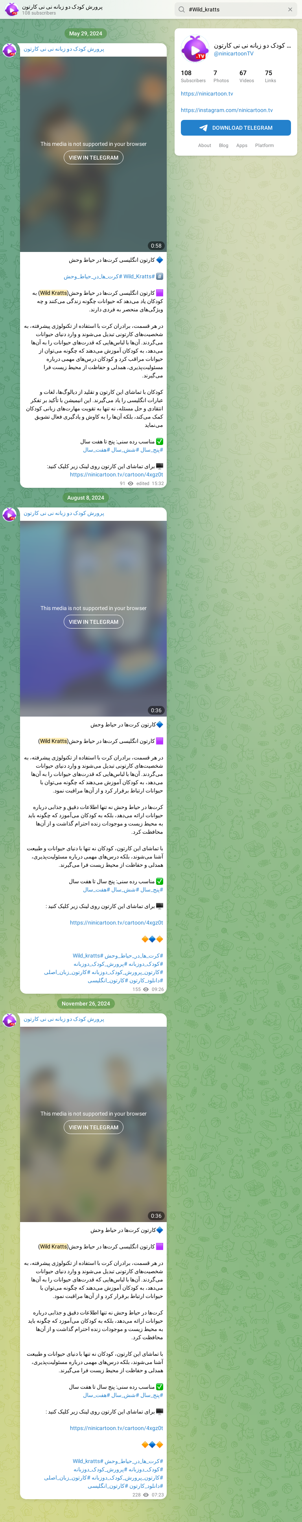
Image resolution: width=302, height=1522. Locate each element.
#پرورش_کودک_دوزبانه (100, 964)
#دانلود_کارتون (146, 980)
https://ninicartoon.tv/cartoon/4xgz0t (116, 474)
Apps (241, 145)
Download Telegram (236, 128)
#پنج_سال (151, 450)
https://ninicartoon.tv (207, 93)
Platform (264, 145)
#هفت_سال (96, 450)
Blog (223, 145)
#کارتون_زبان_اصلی (67, 972)
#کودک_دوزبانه (146, 964)
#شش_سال (125, 450)
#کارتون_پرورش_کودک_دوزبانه (127, 972)
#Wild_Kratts (139, 276)
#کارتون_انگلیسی (108, 980)
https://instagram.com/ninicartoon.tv (227, 110)
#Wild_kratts (88, 955)
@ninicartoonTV (234, 53)
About (204, 145)
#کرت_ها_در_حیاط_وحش (93, 276)
